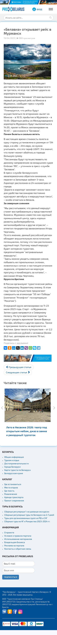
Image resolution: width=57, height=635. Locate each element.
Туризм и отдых (11, 460)
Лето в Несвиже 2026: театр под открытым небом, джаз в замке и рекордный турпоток (26, 431)
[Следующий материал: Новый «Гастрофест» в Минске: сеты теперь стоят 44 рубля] (18, 372)
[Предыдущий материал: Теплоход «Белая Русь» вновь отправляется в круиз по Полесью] (18, 367)
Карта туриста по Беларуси (17, 470)
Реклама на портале (14, 545)
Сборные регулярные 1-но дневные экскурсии (26, 511)
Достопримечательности (16, 463)
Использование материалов (18, 539)
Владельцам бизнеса (14, 542)
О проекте (9, 532)
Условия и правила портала (17, 535)
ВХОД (39, 9)
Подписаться (10, 577)
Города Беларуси (12, 466)
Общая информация (14, 457)
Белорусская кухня (13, 473)
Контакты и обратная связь (17, 549)
